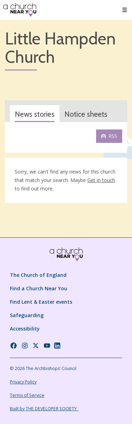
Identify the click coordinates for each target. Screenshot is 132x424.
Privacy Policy (23, 382)
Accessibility (25, 328)
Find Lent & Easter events (41, 301)
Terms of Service (27, 395)
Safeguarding (27, 315)
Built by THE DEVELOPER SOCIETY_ (44, 409)
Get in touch (101, 180)
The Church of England (38, 275)
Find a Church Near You (38, 288)
